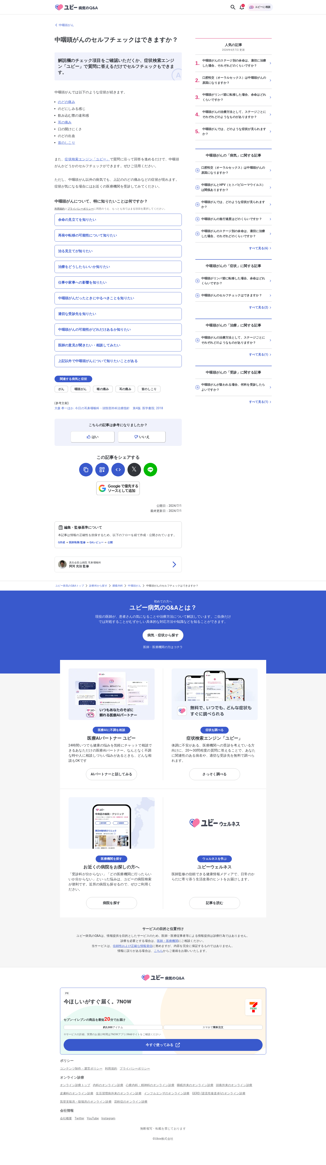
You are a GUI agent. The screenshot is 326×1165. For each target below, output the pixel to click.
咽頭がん (80, 389)
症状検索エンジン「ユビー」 (87, 159)
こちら (158, 950)
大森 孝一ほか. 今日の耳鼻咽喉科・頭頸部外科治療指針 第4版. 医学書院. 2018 (109, 408)
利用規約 (60, 208)
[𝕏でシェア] (134, 469)
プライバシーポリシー (80, 208)
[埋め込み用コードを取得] (118, 469)
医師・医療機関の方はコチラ (163, 647)
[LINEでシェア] (150, 469)
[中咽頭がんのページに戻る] (163, 25)
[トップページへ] (163, 981)
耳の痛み (65, 122)
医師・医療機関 (167, 940)
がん (61, 389)
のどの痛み (66, 102)
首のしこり (66, 143)
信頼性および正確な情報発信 (132, 946)
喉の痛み (103, 389)
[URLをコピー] (86, 469)
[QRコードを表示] (102, 469)
